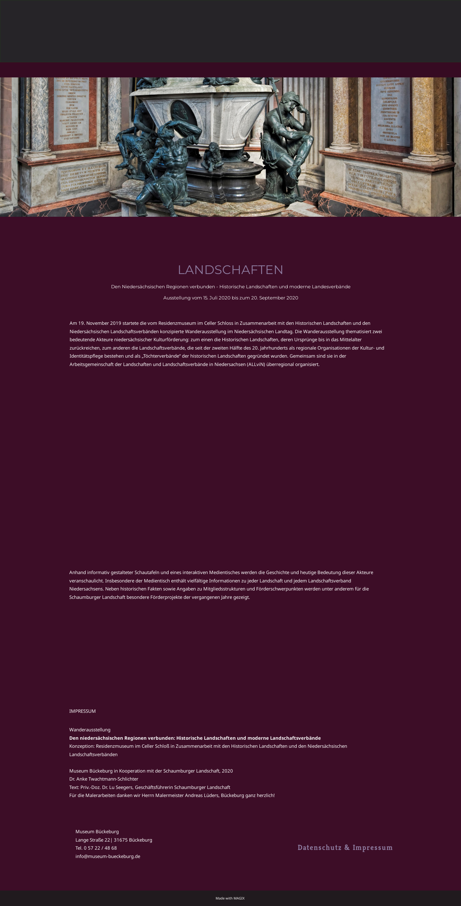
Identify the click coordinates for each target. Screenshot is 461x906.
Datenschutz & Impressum (345, 847)
